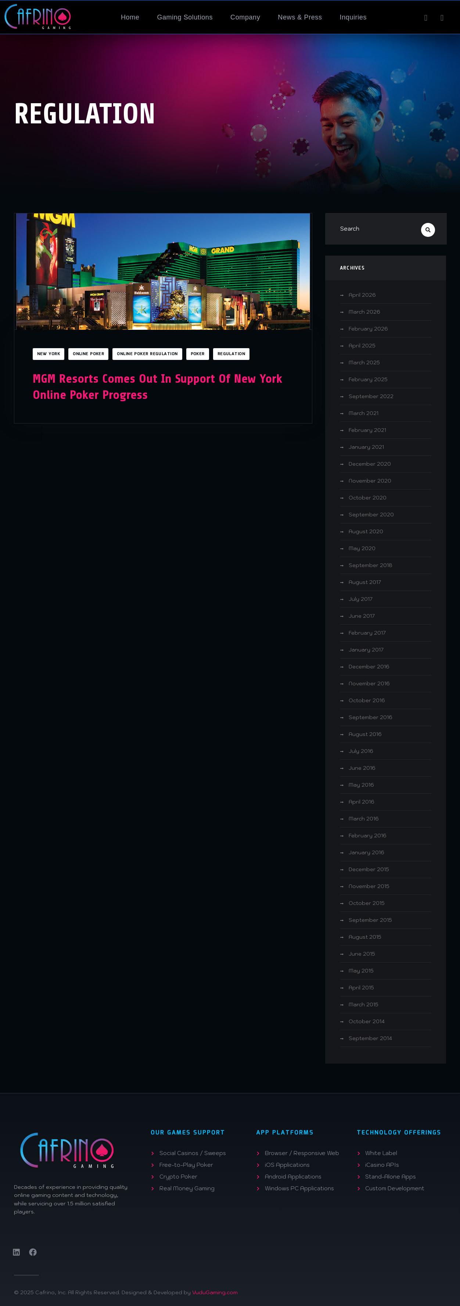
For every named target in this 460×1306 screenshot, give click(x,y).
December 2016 (369, 666)
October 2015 (367, 903)
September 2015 (370, 920)
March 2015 (363, 1004)
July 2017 (361, 599)
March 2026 (364, 312)
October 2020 (368, 497)
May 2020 (362, 548)
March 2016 (364, 818)
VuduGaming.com (215, 1292)
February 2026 (368, 328)
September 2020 (371, 514)
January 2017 (366, 649)
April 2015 (361, 987)
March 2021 (363, 413)
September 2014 (370, 1038)
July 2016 (361, 751)
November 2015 (369, 886)
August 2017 (365, 582)
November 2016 (369, 683)
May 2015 (361, 970)
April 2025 (362, 345)
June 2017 (362, 616)
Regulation (231, 354)
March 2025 (364, 362)
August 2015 (365, 937)
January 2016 (366, 852)
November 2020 (370, 480)
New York (48, 354)
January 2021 (366, 447)
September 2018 (370, 565)
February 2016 (368, 835)
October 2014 (367, 1021)
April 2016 (361, 801)
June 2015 (362, 953)
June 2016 (362, 768)
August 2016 (365, 734)
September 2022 (371, 396)
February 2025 (368, 379)
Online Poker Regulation (147, 354)
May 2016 (361, 785)
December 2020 (370, 464)
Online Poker (88, 354)
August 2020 (366, 531)
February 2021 (367, 430)
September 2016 (370, 717)
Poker (198, 354)
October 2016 (367, 700)
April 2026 (362, 295)
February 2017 (367, 632)
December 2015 (369, 869)
